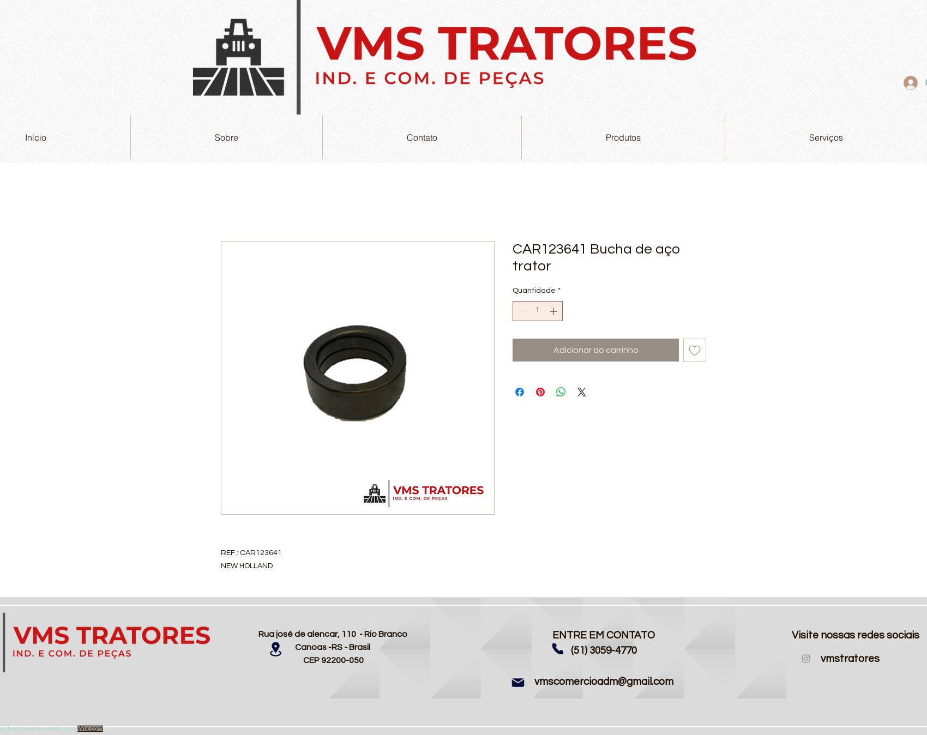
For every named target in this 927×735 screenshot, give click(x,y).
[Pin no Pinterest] (540, 392)
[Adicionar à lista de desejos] (694, 350)
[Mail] (518, 683)
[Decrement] (521, 311)
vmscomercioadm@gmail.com (603, 681)
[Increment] (554, 311)
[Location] (275, 649)
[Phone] (557, 648)
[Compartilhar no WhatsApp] (561, 392)
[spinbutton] (537, 311)
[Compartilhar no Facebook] (519, 392)
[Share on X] (581, 392)
